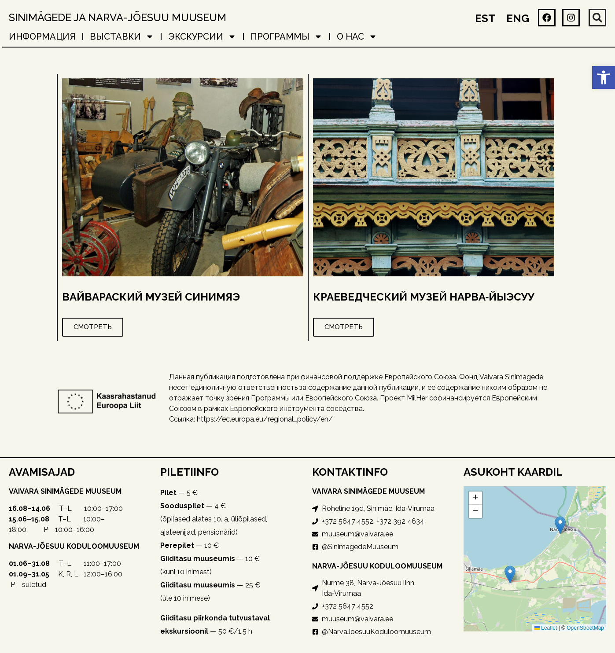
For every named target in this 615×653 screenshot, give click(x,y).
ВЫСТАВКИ (122, 36)
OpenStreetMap (585, 628)
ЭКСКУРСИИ (202, 36)
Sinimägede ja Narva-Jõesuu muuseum (117, 17)
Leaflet (545, 628)
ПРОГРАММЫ (286, 36)
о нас (357, 36)
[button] (603, 77)
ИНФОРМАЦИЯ (42, 36)
